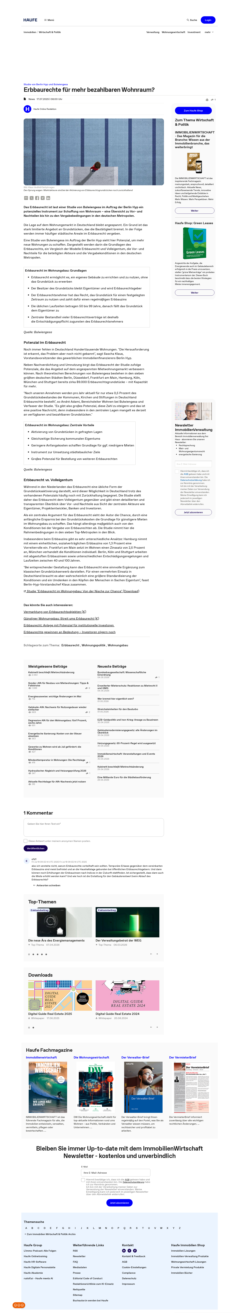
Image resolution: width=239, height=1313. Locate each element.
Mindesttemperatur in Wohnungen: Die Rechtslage (56, 760)
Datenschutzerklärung (191, 480)
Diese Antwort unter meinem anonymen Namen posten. (60, 841)
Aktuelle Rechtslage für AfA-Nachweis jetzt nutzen (57, 781)
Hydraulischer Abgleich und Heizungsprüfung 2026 (57, 770)
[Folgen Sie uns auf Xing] (129, 1251)
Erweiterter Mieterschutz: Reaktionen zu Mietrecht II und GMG (127, 686)
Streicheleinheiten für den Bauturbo (117, 709)
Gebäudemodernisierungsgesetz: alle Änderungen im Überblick (127, 731)
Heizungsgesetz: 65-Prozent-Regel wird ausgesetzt (126, 743)
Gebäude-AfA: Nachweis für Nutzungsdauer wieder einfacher (57, 708)
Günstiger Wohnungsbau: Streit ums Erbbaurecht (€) (61, 618)
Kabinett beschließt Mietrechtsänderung (51, 672)
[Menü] (49, 20)
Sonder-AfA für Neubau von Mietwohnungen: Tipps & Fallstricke (58, 684)
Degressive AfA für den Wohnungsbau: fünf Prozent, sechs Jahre (57, 721)
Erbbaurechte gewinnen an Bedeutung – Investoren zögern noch (70, 632)
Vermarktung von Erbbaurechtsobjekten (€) (55, 612)
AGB (186, 474)
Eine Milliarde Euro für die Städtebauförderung (124, 777)
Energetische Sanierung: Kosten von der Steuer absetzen (55, 734)
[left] (151, 954)
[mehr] (209, 32)
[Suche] (192, 20)
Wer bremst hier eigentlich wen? (115, 698)
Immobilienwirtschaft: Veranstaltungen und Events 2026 (126, 755)
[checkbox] (25, 841)
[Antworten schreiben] (47, 885)
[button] (208, 20)
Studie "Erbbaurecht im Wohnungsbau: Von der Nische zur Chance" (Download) (81, 591)
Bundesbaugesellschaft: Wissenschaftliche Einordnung (121, 673)
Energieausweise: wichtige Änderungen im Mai (54, 696)
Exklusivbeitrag (39, 910)
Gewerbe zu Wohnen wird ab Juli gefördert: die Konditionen (54, 747)
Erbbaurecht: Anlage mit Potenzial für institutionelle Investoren (69, 625)
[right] (157, 954)
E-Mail (84, 1167)
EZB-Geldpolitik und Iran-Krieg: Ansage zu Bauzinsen (127, 719)
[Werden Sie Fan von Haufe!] (135, 1251)
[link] (30, 32)
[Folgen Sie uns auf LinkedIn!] (124, 1251)
